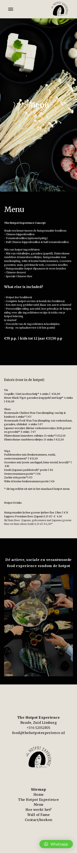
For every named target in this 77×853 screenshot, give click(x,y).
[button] (56, 844)
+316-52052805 (38, 727)
